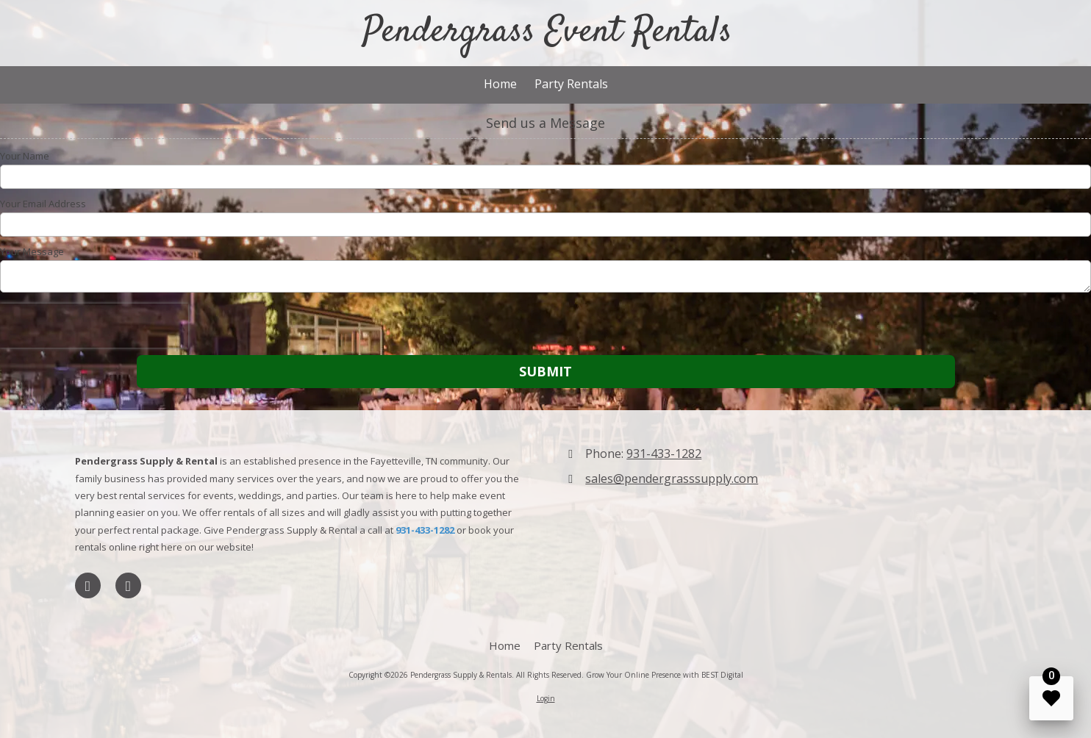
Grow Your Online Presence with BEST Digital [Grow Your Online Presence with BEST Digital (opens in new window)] (664, 675)
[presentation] (94, 326)
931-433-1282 (663, 453)
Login (546, 698)
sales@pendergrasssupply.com (671, 478)
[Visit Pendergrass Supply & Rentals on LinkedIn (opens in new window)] (88, 585)
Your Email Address (43, 203)
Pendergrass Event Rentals (546, 32)
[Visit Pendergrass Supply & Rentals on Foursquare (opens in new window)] (128, 585)
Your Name (24, 156)
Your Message (32, 251)
